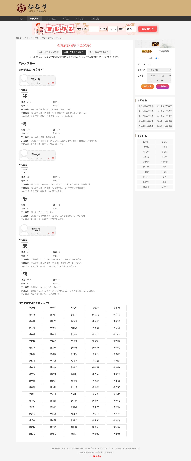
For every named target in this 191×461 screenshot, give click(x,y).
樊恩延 (32, 427)
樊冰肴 (35, 79)
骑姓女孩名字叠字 (146, 106)
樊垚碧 (116, 314)
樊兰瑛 (32, 328)
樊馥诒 (53, 420)
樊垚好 (32, 314)
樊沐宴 (116, 361)
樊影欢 (32, 361)
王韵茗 (146, 157)
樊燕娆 (95, 348)
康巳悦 (164, 157)
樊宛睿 (74, 414)
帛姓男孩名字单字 (146, 116)
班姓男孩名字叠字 (164, 121)
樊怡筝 (53, 321)
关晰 (164, 167)
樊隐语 (74, 381)
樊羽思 (32, 400)
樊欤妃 (95, 314)
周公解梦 (79, 18)
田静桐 (146, 182)
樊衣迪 (95, 334)
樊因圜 (74, 427)
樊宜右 (32, 434)
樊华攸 (95, 434)
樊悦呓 (95, 407)
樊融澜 (95, 367)
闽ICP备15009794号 (75, 448)
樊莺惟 (116, 407)
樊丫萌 (116, 381)
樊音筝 (74, 321)
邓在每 (146, 152)
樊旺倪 (95, 361)
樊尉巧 (53, 407)
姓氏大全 (34, 18)
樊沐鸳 (53, 334)
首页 (21, 18)
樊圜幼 (53, 348)
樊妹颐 (74, 374)
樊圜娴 (32, 348)
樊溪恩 (74, 328)
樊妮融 (32, 334)
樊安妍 (116, 374)
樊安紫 (116, 387)
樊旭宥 (116, 394)
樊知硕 (95, 414)
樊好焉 (95, 387)
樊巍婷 (74, 407)
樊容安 (116, 354)
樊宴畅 (53, 328)
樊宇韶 (74, 400)
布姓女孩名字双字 (164, 106)
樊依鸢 (53, 414)
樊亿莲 (53, 374)
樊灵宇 (116, 414)
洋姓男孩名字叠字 (146, 126)
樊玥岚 (116, 348)
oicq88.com (117, 448)
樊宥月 (32, 367)
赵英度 (146, 177)
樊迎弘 (32, 414)
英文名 (65, 18)
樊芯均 (53, 427)
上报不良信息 (95, 456)
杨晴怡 (146, 187)
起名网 (18, 38)
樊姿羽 (74, 314)
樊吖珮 (53, 387)
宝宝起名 (147, 51)
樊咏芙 (74, 361)
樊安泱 (95, 394)
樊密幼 (32, 407)
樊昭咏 (53, 394)
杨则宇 (164, 187)
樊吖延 (95, 374)
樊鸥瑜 (95, 381)
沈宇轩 (146, 142)
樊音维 (95, 321)
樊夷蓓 (95, 427)
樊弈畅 (32, 321)
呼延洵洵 (164, 162)
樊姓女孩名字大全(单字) (49, 52)
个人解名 (164, 51)
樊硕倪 (95, 328)
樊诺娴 (53, 354)
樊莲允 (74, 367)
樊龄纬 (74, 434)
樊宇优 (53, 367)
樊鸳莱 (95, 341)
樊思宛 (32, 394)
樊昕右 (53, 434)
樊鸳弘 (74, 354)
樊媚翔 (116, 400)
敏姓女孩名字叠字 (164, 126)
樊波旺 (74, 394)
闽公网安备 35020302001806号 (98, 448)
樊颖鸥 (116, 420)
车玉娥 (164, 152)
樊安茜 (74, 334)
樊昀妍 (116, 334)
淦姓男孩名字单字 (164, 111)
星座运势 (95, 18)
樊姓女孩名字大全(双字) (74, 52)
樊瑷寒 (32, 420)
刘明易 (146, 167)
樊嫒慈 (53, 341)
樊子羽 (116, 434)
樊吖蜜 (53, 400)
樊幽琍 (74, 348)
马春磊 (146, 147)
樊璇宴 (116, 321)
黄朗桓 (164, 172)
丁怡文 (146, 172)
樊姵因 (53, 314)
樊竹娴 (32, 354)
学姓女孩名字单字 (146, 111)
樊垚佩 (74, 387)
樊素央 (53, 381)
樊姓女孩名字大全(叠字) (99, 52)
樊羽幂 (116, 427)
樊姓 (37, 38)
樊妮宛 (116, 367)
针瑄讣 (164, 147)
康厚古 (146, 162)
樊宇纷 (35, 154)
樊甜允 (74, 420)
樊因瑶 (116, 341)
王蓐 (164, 182)
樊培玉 (95, 400)
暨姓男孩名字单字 (146, 121)
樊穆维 (74, 341)
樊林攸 (32, 341)
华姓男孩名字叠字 (164, 116)
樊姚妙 (95, 308)
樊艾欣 (32, 374)
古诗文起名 (50, 18)
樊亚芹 (53, 361)
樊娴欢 (95, 354)
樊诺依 (116, 328)
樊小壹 (32, 381)
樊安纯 (35, 229)
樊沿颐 (116, 308)
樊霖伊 (32, 387)
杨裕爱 (164, 142)
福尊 (164, 177)
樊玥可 (95, 420)
